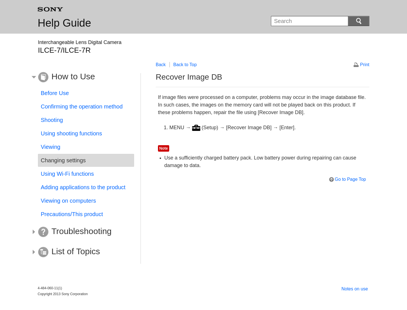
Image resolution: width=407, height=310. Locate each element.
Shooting (52, 120)
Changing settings (63, 160)
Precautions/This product (72, 214)
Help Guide (64, 23)
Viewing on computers (68, 201)
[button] (82, 77)
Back (161, 64)
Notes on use (355, 288)
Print (364, 64)
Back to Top (185, 64)
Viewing (50, 147)
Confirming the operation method (82, 106)
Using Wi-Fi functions (67, 174)
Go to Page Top (350, 179)
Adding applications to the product (83, 187)
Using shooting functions (71, 133)
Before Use (55, 93)
